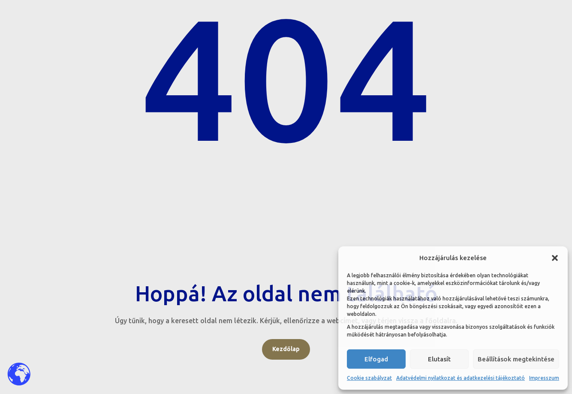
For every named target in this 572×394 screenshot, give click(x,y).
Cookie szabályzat (369, 378)
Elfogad (376, 359)
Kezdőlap (286, 349)
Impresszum (544, 378)
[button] (555, 258)
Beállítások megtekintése (516, 359)
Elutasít (439, 359)
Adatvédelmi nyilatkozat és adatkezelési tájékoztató (460, 378)
